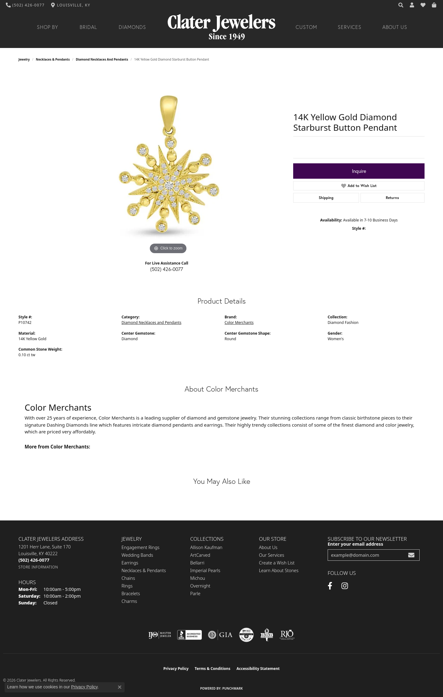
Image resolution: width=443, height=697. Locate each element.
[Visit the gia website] (220, 635)
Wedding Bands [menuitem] (137, 555)
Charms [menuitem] (129, 601)
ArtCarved (200, 555)
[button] (401, 5)
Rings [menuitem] (127, 586)
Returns (392, 197)
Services (350, 27)
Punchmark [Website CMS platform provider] (232, 688)
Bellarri (197, 563)
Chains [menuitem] (128, 578)
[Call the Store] (33, 560)
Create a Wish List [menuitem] (277, 563)
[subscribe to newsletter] (411, 555)
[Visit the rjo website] (287, 635)
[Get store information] (38, 567)
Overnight (200, 586)
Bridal (88, 27)
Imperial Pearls (205, 570)
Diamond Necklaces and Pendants (102, 59)
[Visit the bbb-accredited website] (189, 635)
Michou (197, 578)
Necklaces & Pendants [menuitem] (144, 570)
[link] (25, 5)
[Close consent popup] (120, 687)
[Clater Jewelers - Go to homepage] (221, 27)
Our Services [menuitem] (271, 555)
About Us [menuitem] (268, 547)
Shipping (326, 197)
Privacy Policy (176, 668)
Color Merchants (239, 322)
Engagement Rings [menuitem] (140, 547)
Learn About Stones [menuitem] (279, 570)
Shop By (47, 27)
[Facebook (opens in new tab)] (330, 586)
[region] (168, 163)
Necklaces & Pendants (53, 59)
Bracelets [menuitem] (131, 593)
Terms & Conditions (212, 668)
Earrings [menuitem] (130, 563)
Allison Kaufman (206, 547)
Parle (195, 593)
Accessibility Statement (258, 668)
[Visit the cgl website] (246, 635)
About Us (395, 27)
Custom (306, 27)
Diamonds (132, 27)
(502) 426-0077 (166, 269)
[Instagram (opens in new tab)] (344, 586)
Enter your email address (355, 544)
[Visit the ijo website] (159, 635)
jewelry (24, 59)
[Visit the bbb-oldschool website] (266, 635)
